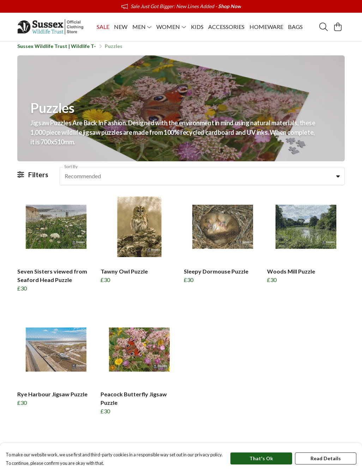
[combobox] (202, 180)
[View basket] (338, 27)
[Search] (323, 27)
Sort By (71, 170)
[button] (338, 180)
